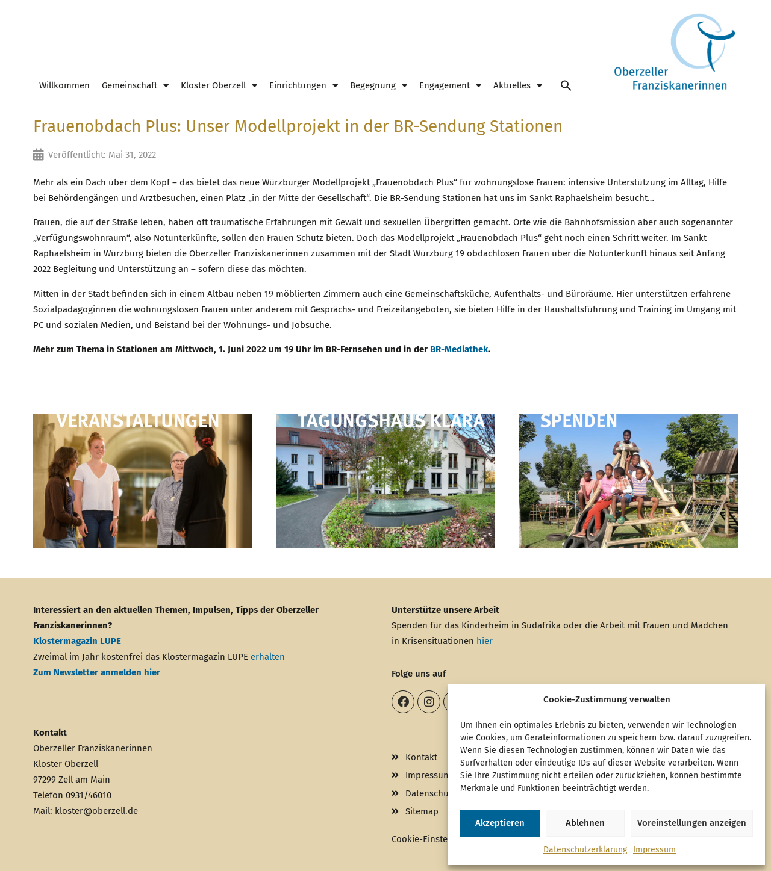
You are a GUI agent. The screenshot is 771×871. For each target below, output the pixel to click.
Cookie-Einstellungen (435, 839)
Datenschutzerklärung (585, 850)
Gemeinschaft (135, 85)
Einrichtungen (303, 85)
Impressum (654, 850)
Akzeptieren (500, 822)
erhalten (268, 656)
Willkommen (64, 85)
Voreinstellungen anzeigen (691, 822)
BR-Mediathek (459, 349)
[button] (566, 85)
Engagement (450, 85)
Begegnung (378, 85)
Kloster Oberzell (219, 85)
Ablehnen (585, 822)
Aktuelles (517, 85)
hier (484, 641)
